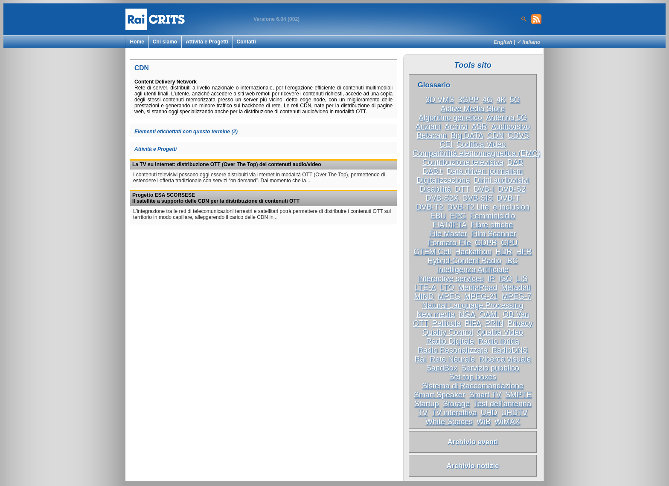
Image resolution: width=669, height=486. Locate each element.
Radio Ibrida (498, 341)
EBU (438, 216)
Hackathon (473, 251)
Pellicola (446, 323)
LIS (521, 278)
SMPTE (518, 395)
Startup (426, 404)
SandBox (441, 368)
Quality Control (447, 332)
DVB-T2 (429, 207)
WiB (484, 421)
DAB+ (432, 171)
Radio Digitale (450, 341)
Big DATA (467, 135)
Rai (420, 359)
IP (491, 278)
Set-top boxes (472, 377)
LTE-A (425, 287)
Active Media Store (472, 108)
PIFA (473, 323)
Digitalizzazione (443, 180)
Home (137, 42)
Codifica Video (481, 144)
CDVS (518, 135)
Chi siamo (165, 42)
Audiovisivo (510, 126)
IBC (511, 260)
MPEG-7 (516, 296)
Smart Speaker (439, 395)
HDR (504, 251)
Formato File (449, 243)
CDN (495, 135)
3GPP (468, 99)
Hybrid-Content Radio (464, 260)
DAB (515, 162)
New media (435, 314)
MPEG (449, 296)
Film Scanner (493, 234)
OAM (489, 314)
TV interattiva (454, 412)
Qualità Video (500, 332)
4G (488, 99)
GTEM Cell (432, 251)
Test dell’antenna (502, 404)
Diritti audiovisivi (501, 180)
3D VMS (439, 99)
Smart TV (485, 395)
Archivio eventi (473, 442)
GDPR (486, 243)
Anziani (428, 126)
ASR (479, 126)
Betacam (431, 135)
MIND (424, 296)
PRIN (494, 323)
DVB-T (508, 198)
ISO (505, 278)
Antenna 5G (506, 117)
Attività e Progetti (207, 42)
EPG (458, 216)
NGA (467, 314)
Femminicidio (492, 216)
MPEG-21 (481, 296)
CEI (446, 144)
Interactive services (451, 278)
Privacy (519, 323)
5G (515, 99)
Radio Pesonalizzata (453, 350)
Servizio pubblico (490, 368)
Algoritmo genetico (450, 117)
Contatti (246, 42)
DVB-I (484, 189)
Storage (456, 404)
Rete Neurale (452, 359)
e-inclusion (511, 207)
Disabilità (435, 189)
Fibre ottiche (492, 225)
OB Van (516, 314)
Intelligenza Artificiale (473, 269)
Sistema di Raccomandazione (473, 386)
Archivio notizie (473, 465)
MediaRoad (477, 287)
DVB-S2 (512, 189)
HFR (524, 251)
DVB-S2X (441, 198)
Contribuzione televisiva (462, 162)
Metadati (516, 287)
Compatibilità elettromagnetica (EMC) (476, 153)
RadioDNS (510, 350)
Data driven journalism (485, 171)
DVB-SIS (477, 198)
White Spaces (449, 421)
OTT (420, 323)
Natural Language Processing (472, 305)
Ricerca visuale (505, 359)
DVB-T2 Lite (468, 207)
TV (423, 412)
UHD (489, 412)
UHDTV (514, 412)
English (503, 42)
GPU (509, 243)
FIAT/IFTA (450, 225)
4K (501, 99)
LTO (447, 287)
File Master (448, 234)
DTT (462, 189)
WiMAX (507, 421)
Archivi (456, 126)
